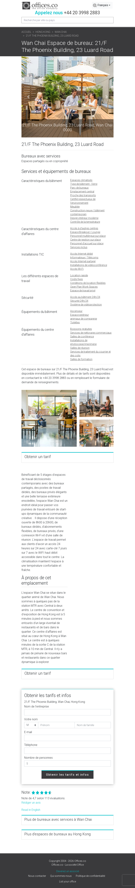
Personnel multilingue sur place (88, 235)
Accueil (26, 31)
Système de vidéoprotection (86, 304)
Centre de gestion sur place (85, 239)
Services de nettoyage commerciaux (91, 332)
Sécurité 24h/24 (79, 300)
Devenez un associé (67, 871)
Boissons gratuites (81, 328)
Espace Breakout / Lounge (85, 232)
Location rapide (79, 275)
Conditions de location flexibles (88, 283)
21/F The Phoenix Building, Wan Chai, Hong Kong (54, 702)
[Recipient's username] (67, 20)
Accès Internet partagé (82, 261)
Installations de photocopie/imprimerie (83, 342)
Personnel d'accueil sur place (86, 243)
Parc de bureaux (79, 187)
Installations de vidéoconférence (88, 265)
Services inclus (78, 247)
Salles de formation (81, 359)
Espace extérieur (79, 314)
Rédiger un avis (31, 802)
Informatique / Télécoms (84, 257)
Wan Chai (61, 31)
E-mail (28, 732)
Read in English (30, 810)
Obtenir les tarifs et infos (67, 774)
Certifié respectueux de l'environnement (82, 201)
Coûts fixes (76, 279)
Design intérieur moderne (84, 218)
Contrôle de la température (85, 221)
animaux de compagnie (83, 318)
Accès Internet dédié (81, 253)
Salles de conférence (82, 336)
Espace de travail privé (82, 290)
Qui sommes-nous (61, 875)
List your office (67, 881)
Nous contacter (37, 875)
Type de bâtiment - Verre (83, 184)
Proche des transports (83, 195)
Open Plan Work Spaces (84, 286)
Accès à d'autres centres (84, 228)
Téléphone (30, 745)
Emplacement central (82, 191)
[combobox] (102, 5)
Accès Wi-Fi (77, 268)
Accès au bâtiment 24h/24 (85, 297)
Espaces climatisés (81, 180)
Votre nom (31, 719)
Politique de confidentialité (90, 875)
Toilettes (75, 322)
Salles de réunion (80, 347)
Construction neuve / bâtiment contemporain (87, 212)
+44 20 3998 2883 (82, 12)
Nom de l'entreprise (36, 706)
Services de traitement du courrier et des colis (90, 353)
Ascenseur (76, 311)
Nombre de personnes (38, 757)
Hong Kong (43, 31)
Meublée (75, 206)
